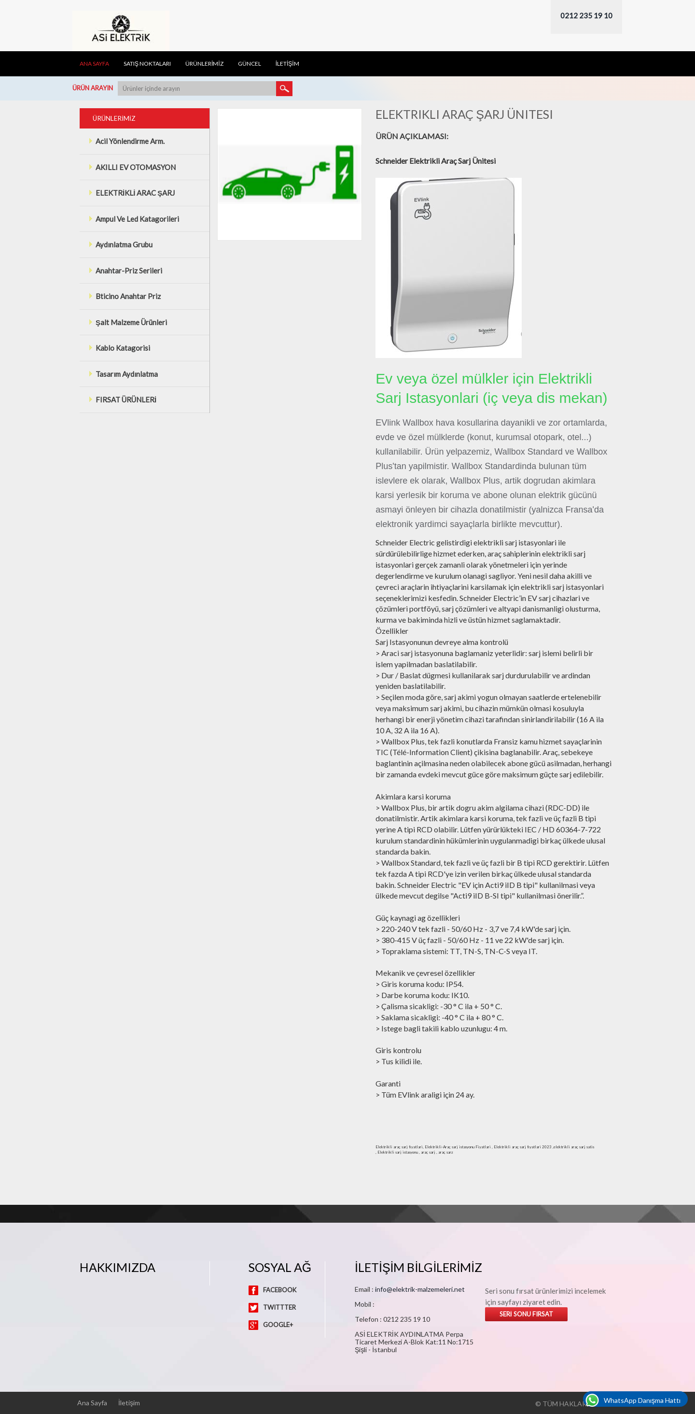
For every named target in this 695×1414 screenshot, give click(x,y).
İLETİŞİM (287, 64)
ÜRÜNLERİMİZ (204, 64)
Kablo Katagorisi (119, 347)
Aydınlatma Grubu (120, 244)
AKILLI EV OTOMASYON (132, 167)
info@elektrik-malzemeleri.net (420, 1289)
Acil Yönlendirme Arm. (126, 141)
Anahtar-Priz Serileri (125, 270)
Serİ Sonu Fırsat (526, 1314)
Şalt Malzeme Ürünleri (127, 322)
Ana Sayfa (94, 64)
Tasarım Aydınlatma (123, 374)
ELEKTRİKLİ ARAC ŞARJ (131, 192)
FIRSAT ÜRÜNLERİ (122, 399)
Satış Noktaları (147, 64)
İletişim (129, 1403)
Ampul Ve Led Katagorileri (133, 218)
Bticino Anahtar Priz (124, 296)
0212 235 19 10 (586, 15)
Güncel (249, 64)
